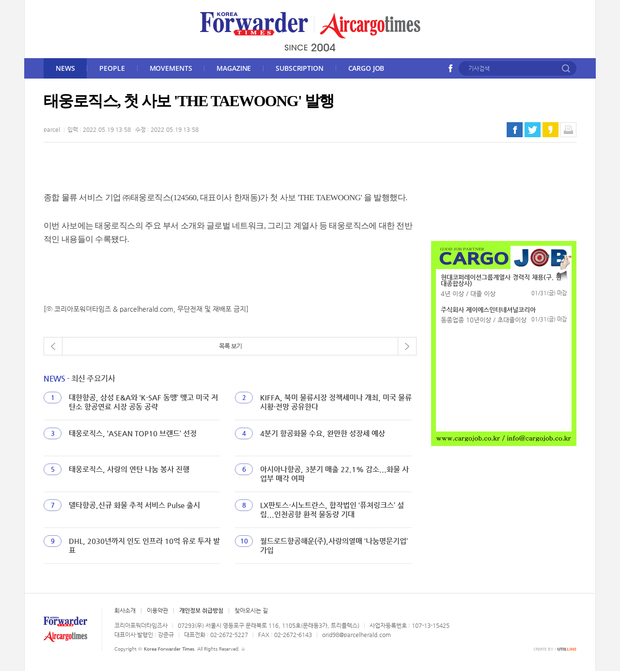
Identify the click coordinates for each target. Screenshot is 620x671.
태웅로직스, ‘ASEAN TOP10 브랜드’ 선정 (133, 433)
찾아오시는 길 (251, 610)
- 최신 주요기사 (79, 378)
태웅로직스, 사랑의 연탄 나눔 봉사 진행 (129, 469)
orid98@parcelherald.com (356, 634)
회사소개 (125, 610)
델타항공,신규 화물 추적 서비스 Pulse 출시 (134, 505)
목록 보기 (230, 346)
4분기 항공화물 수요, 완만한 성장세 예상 (322, 433)
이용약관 (157, 610)
